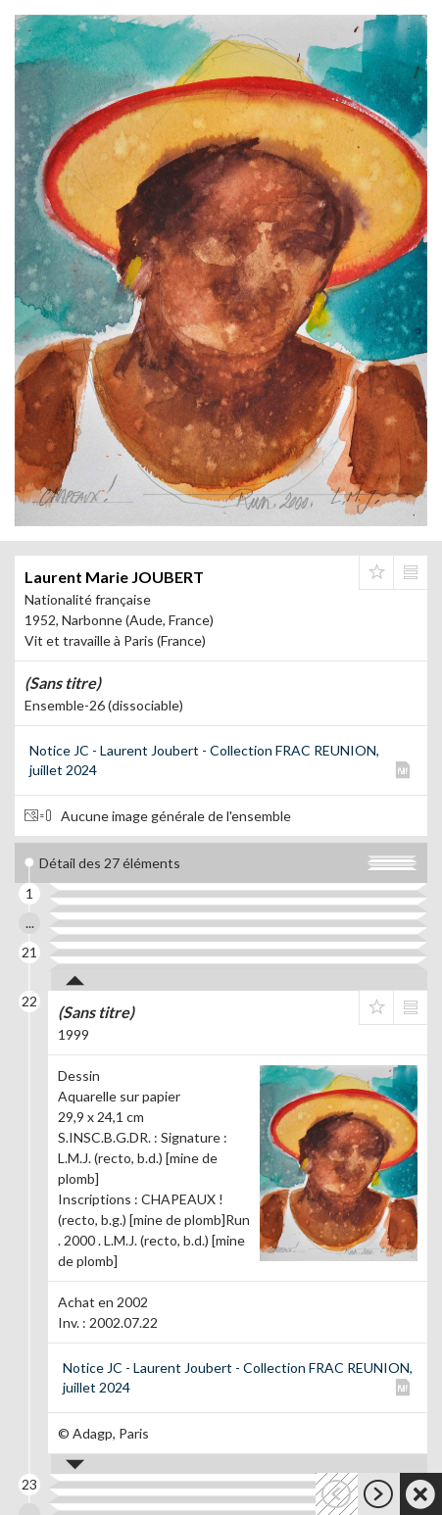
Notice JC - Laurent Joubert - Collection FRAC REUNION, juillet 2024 (204, 760)
